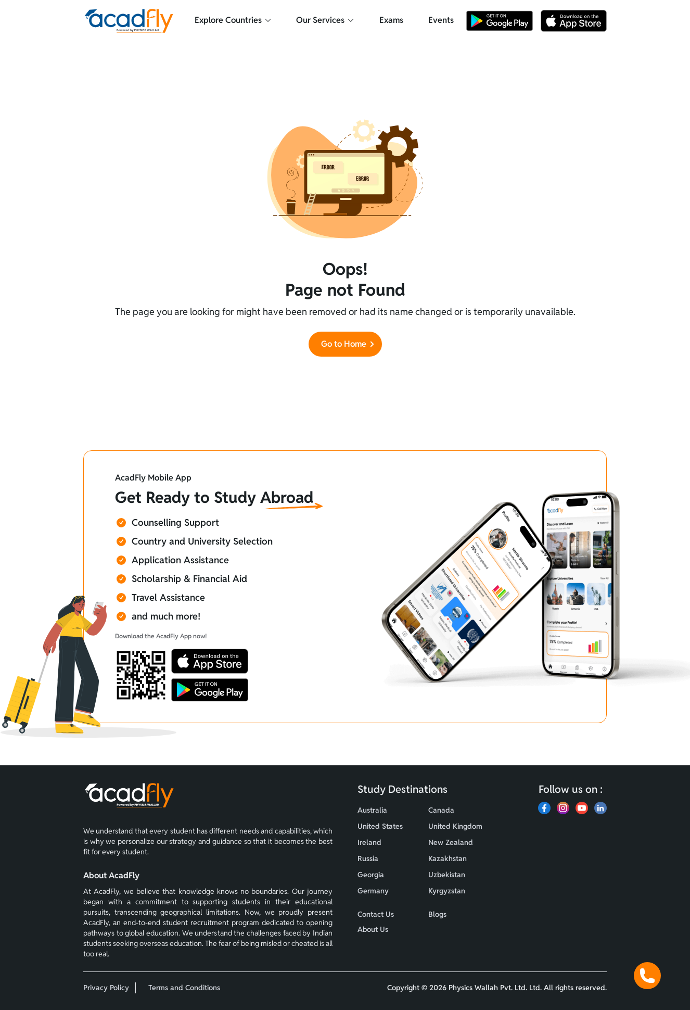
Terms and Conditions (184, 987)
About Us (372, 929)
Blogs (437, 914)
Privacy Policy (106, 987)
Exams (391, 20)
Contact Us (375, 914)
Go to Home (348, 343)
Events (441, 20)
